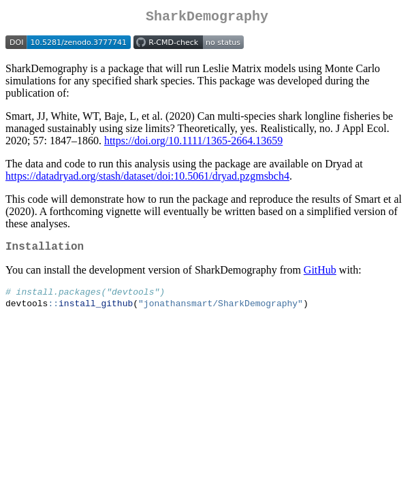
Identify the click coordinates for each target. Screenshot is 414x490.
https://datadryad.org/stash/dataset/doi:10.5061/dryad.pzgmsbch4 (147, 178)
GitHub (320, 275)
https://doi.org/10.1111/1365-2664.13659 (193, 143)
